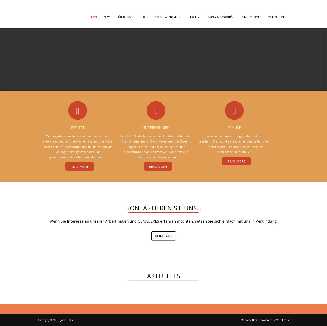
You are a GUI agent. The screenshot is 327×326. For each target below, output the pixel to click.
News (107, 17)
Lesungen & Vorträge (221, 17)
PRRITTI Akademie (168, 17)
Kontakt (163, 235)
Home (94, 17)
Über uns (126, 17)
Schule (193, 17)
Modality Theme (250, 320)
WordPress (282, 320)
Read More (79, 166)
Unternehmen (252, 17)
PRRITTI (144, 17)
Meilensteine (276, 17)
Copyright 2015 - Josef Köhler (57, 320)
